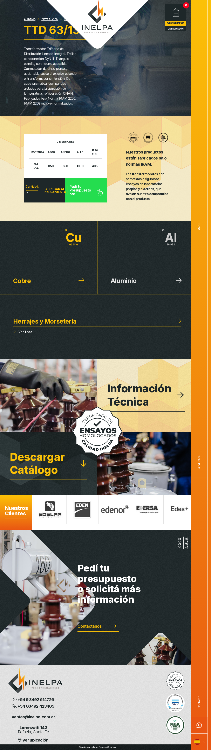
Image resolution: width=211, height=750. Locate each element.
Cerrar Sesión (175, 28)
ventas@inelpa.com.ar (33, 716)
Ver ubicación (33, 740)
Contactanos (89, 626)
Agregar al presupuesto (55, 190)
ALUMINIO (29, 19)
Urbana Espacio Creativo (103, 747)
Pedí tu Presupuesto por (86, 190)
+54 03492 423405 (33, 706)
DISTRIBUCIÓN (49, 19)
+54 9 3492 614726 (33, 699)
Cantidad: (32, 186)
